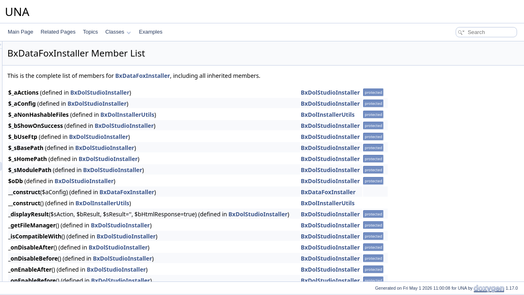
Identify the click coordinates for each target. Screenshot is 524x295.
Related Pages (58, 32)
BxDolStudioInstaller (202, 92)
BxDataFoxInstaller (245, 75)
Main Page (20, 32)
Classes (118, 32)
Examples (151, 32)
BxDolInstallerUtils (230, 114)
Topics (90, 32)
